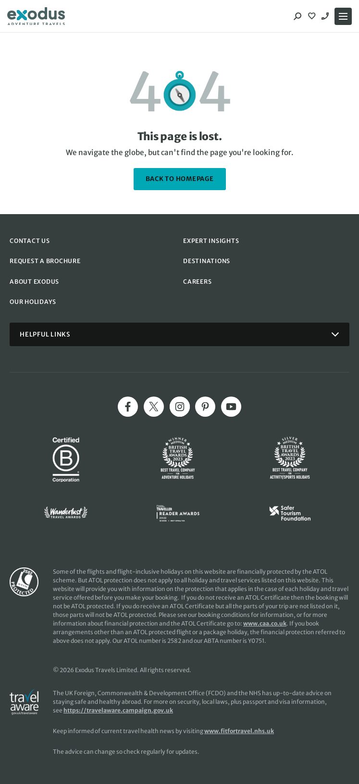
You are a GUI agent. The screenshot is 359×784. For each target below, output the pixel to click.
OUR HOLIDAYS (33, 301)
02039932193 (326, 16)
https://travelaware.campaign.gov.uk (118, 710)
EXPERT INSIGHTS (211, 240)
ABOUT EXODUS (34, 281)
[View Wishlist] (313, 16)
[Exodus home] (36, 16)
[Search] (297, 16)
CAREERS (197, 281)
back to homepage (180, 179)
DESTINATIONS (206, 261)
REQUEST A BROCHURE (45, 261)
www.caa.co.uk (264, 623)
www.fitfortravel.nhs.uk (239, 731)
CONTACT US (30, 240)
